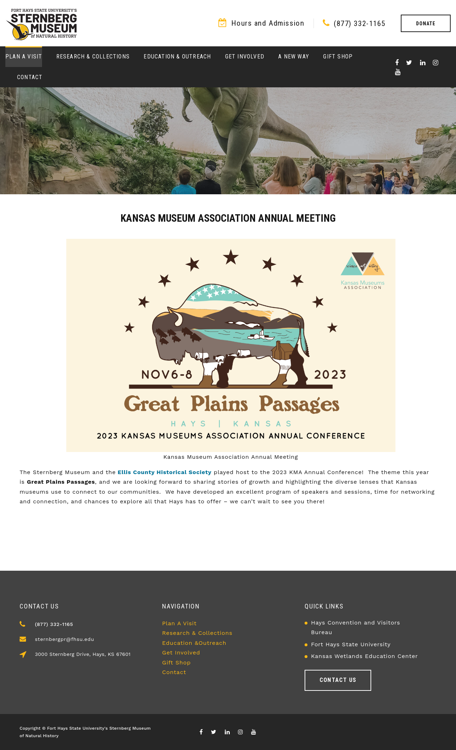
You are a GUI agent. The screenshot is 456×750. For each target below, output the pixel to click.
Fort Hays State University (351, 644)
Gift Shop (338, 56)
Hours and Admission (267, 23)
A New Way (293, 56)
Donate (425, 23)
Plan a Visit (23, 56)
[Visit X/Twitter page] (409, 63)
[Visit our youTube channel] (398, 72)
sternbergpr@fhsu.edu (64, 639)
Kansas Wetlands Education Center (364, 656)
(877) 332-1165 (359, 23)
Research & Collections (93, 56)
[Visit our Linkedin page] (423, 63)
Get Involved (244, 56)
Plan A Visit (179, 623)
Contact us (338, 680)
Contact (29, 77)
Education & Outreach (177, 56)
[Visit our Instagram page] (436, 63)
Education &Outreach (194, 642)
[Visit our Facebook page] (397, 63)
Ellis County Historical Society (164, 472)
